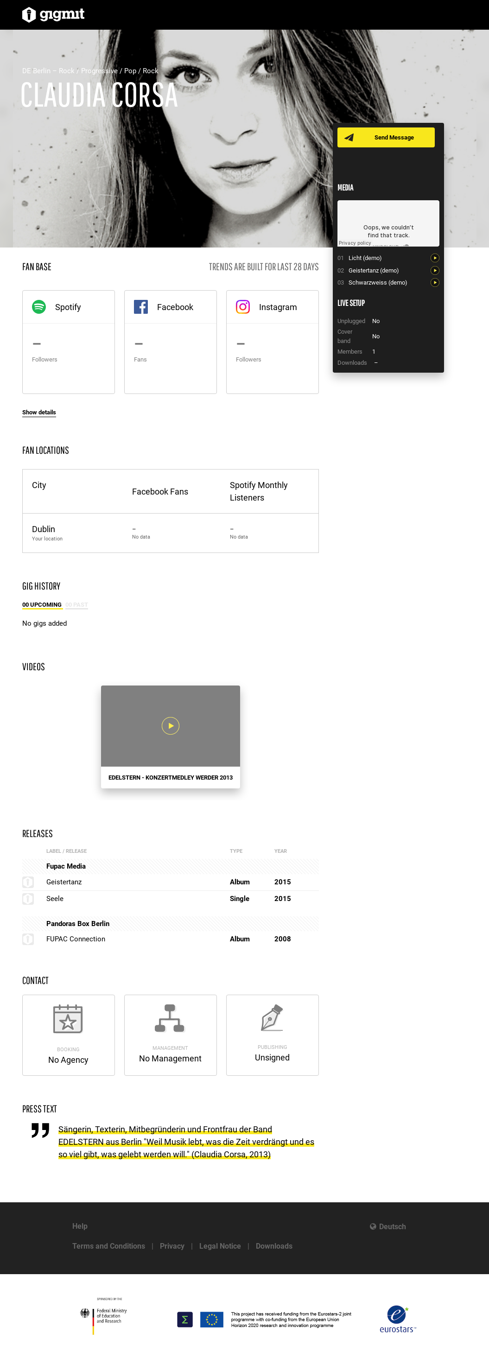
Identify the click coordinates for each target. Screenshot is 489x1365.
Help (80, 1226)
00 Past (76, 604)
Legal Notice (220, 1246)
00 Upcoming (42, 604)
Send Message (394, 137)
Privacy (172, 1246)
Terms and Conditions (108, 1246)
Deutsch (392, 1226)
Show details (39, 412)
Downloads (274, 1246)
